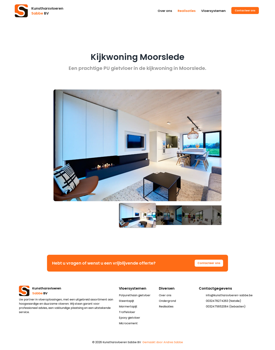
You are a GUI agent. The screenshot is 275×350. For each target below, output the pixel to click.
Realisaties (187, 11)
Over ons (165, 11)
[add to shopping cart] (134, 335)
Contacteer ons (245, 10)
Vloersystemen (213, 11)
